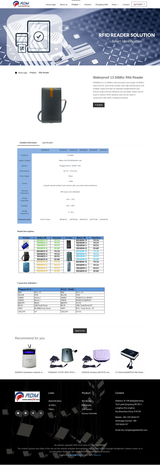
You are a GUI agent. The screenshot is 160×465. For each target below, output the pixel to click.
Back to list (80, 331)
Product (76, 4)
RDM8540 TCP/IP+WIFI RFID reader (63, 373)
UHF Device (87, 410)
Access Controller (89, 414)
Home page (51, 4)
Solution (87, 4)
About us (63, 4)
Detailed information (28, 143)
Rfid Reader (44, 73)
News (115, 4)
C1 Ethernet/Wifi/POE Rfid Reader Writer (130, 373)
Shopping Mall (101, 4)
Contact (126, 4)
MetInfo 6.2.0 (76, 455)
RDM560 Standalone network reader (30, 373)
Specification (48, 143)
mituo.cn (97, 455)
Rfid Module (87, 401)
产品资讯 (99, 105)
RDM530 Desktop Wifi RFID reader (97, 373)
